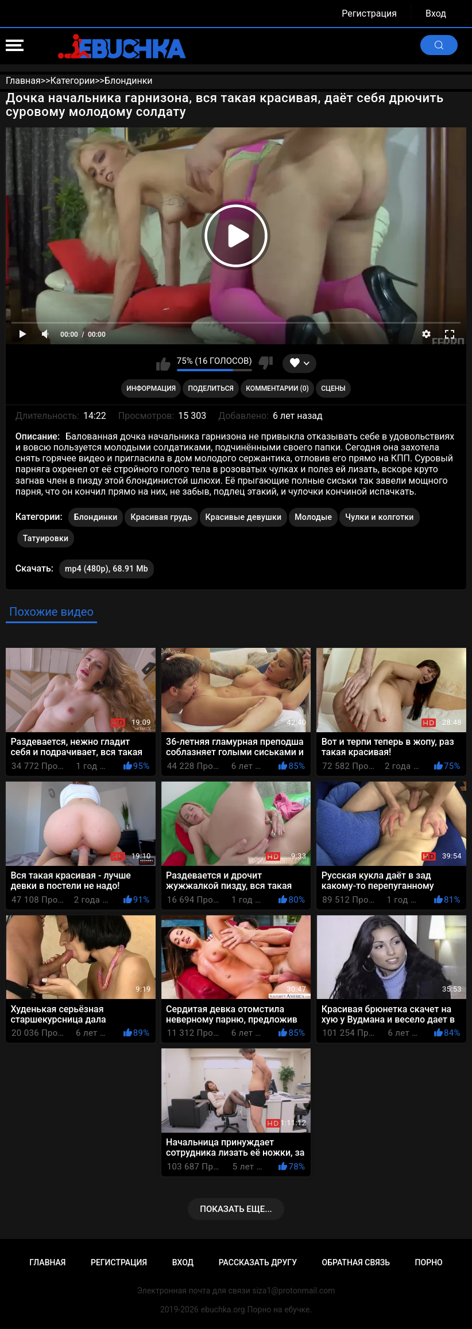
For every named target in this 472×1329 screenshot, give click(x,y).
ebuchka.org (223, 1309)
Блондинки (96, 517)
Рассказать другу (258, 1262)
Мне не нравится (265, 363)
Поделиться (211, 388)
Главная (47, 1262)
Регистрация (369, 13)
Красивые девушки (244, 517)
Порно (429, 1262)
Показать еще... (236, 1209)
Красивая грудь (161, 517)
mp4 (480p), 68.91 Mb (106, 568)
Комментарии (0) (277, 388)
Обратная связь (356, 1262)
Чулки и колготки (379, 517)
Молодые (313, 517)
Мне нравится (163, 363)
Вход (435, 13)
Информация (151, 388)
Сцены (333, 388)
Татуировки (45, 538)
